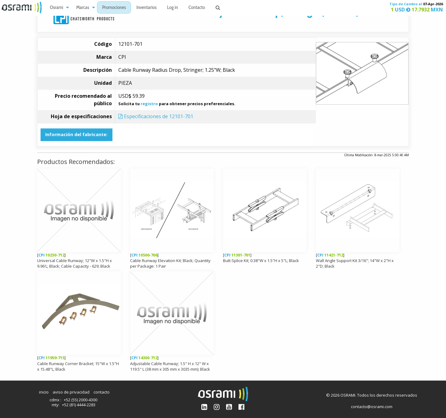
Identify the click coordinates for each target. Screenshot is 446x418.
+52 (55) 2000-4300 (80, 399)
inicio (44, 392)
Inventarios (146, 8)
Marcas (82, 8)
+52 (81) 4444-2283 (78, 404)
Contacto (197, 8)
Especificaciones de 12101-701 (155, 116)
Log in (172, 8)
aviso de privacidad (71, 392)
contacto (102, 392)
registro (149, 103)
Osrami (56, 8)
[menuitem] (58, 7)
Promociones (114, 8)
